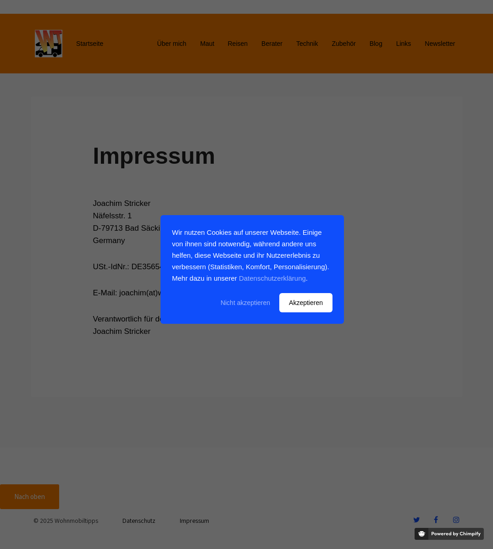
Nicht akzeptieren (245, 302)
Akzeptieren (306, 302)
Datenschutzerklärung (272, 278)
